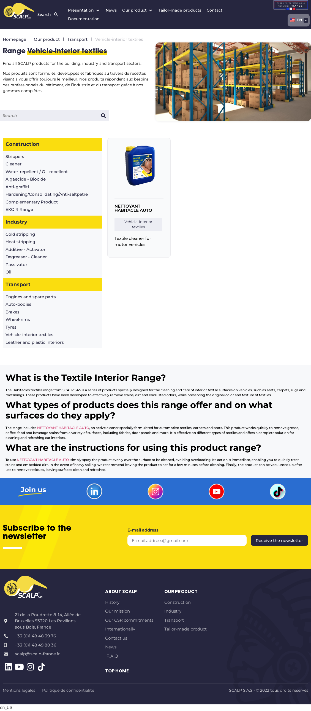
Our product (181, 591)
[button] (84, 10)
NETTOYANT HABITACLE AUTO (133, 208)
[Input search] (48, 115)
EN (296, 20)
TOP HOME (117, 671)
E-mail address (143, 530)
